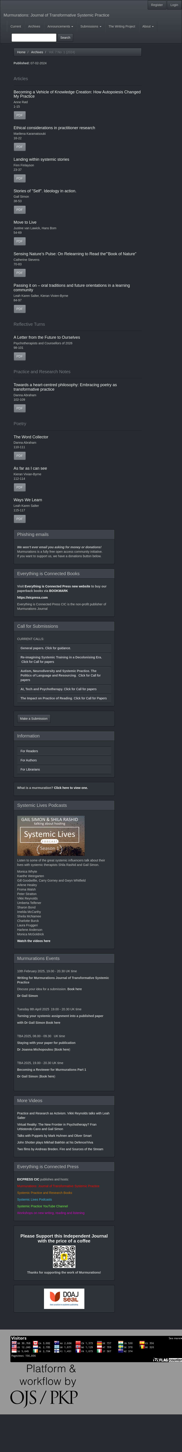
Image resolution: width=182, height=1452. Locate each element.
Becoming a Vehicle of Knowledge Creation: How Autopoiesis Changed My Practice (77, 94)
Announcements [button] (60, 26)
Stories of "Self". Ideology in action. (45, 191)
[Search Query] (34, 37)
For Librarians (30, 769)
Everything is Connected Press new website (57, 586)
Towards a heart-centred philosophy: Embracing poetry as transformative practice (65, 387)
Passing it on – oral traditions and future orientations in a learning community (72, 287)
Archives (34, 26)
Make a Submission (34, 718)
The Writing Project (122, 26)
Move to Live (25, 222)
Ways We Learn (28, 500)
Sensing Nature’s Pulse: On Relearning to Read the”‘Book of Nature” (75, 254)
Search (65, 37)
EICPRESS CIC (28, 1179)
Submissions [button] (90, 26)
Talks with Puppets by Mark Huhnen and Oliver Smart (54, 1135)
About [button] (148, 26)
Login (174, 5)
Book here (75, 989)
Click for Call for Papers (90, 698)
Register (157, 5)
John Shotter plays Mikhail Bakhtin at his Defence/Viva (55, 1142)
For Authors (29, 760)
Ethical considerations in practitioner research (54, 128)
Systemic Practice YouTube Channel (42, 1206)
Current (16, 26)
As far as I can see (30, 468)
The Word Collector (31, 437)
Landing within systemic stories (41, 159)
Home (21, 52)
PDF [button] (20, 115)
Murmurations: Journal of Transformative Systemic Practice (56, 15)
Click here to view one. (71, 788)
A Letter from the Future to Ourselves (47, 337)
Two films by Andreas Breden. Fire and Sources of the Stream (60, 1149)
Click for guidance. (57, 648)
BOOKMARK (58, 591)
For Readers (29, 751)
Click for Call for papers (37, 662)
